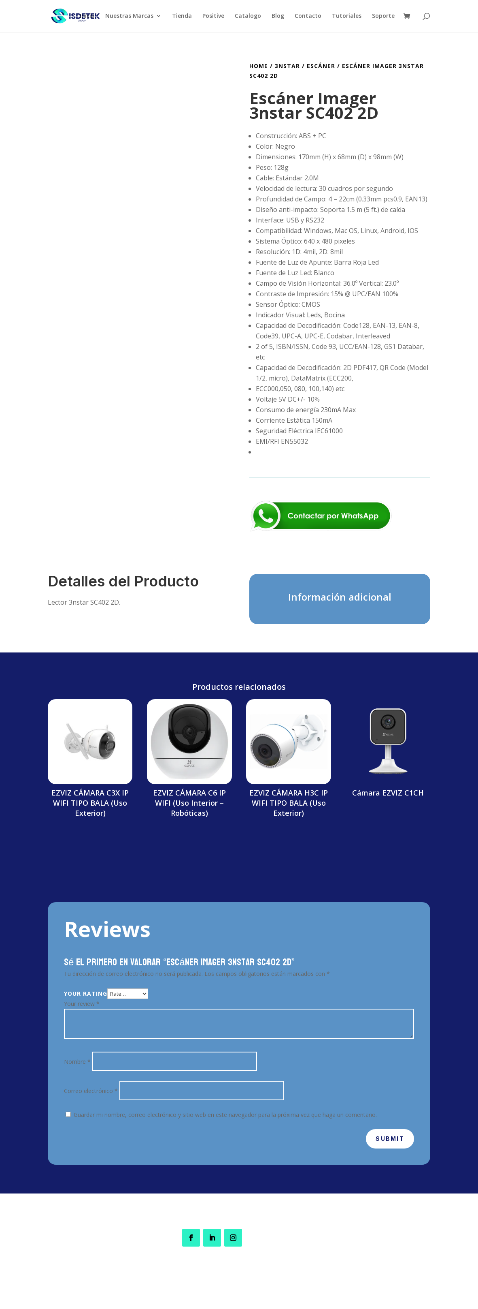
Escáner (321, 66)
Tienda (182, 16)
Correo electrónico (91, 1091)
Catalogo (248, 16)
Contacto (308, 16)
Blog (278, 16)
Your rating (85, 993)
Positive (213, 16)
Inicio (87, 16)
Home (258, 66)
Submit (390, 1138)
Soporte (383, 16)
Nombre (77, 1061)
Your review (82, 1003)
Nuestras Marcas (129, 16)
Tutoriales (346, 16)
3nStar (287, 66)
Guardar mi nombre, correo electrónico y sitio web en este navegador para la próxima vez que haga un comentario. (225, 1115)
